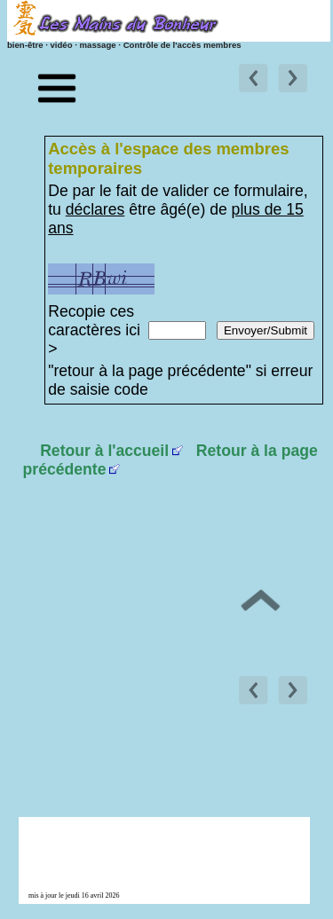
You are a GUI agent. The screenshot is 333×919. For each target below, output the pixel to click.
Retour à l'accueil (104, 451)
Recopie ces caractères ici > (94, 329)
